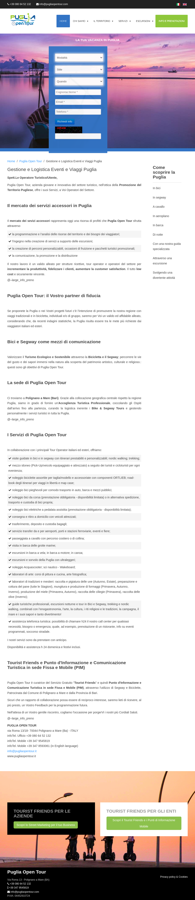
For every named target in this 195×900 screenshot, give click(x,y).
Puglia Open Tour (30, 161)
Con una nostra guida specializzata (167, 246)
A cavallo (158, 206)
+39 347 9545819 (18, 887)
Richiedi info (64, 121)
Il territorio (102, 21)
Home (63, 21)
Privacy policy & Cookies (174, 876)
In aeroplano (161, 216)
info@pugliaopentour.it (22, 751)
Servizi (123, 21)
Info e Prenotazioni (172, 21)
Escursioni (143, 21)
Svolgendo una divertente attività (164, 275)
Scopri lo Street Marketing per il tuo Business (46, 825)
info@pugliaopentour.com (52, 4)
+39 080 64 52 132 (19, 4)
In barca (158, 225)
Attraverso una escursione (162, 260)
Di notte (158, 234)
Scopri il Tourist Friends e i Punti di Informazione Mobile (144, 823)
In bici (156, 188)
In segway (159, 197)
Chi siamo (79, 21)
